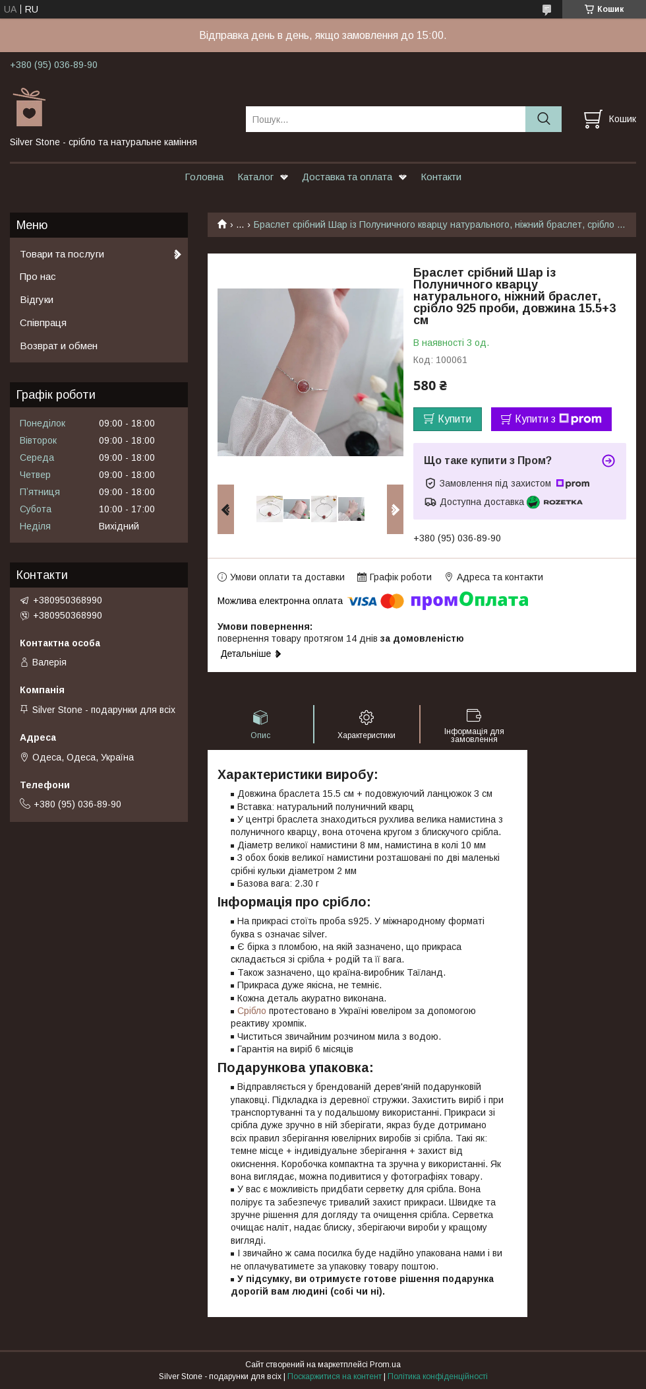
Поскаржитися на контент (334, 1376)
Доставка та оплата (347, 176)
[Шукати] (543, 119)
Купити (454, 418)
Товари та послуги (62, 253)
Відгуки (36, 299)
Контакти (441, 176)
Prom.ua (385, 1364)
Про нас (38, 276)
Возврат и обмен (59, 345)
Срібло (251, 1010)
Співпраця (43, 322)
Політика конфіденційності (438, 1376)
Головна (204, 176)
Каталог (255, 176)
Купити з (558, 419)
